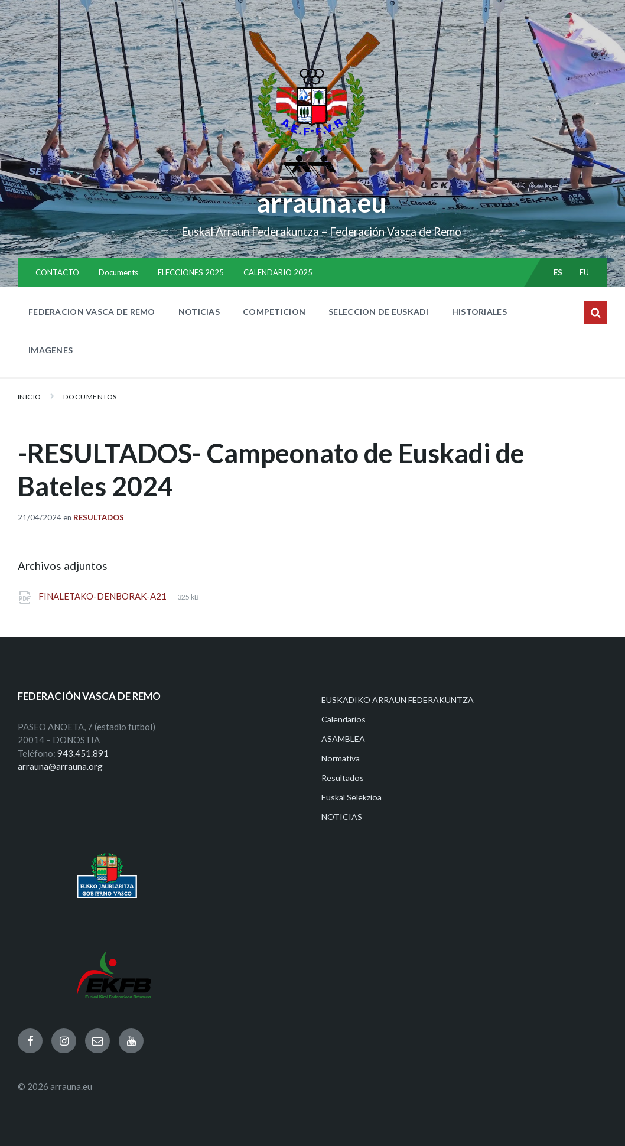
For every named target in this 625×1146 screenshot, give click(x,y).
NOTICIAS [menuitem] (199, 312)
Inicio (29, 396)
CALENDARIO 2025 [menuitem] (277, 272)
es (558, 272)
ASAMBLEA (343, 739)
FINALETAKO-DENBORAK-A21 (103, 596)
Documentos (90, 396)
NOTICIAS (341, 817)
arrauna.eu (321, 203)
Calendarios (343, 719)
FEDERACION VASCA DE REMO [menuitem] (91, 312)
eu (585, 272)
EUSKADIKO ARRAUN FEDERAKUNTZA (397, 700)
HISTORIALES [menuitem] (479, 312)
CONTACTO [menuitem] (57, 272)
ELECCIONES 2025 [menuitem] (191, 272)
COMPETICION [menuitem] (274, 312)
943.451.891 (83, 753)
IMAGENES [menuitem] (50, 350)
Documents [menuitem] (118, 272)
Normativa (340, 758)
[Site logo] (313, 177)
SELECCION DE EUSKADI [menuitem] (378, 312)
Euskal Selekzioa (351, 797)
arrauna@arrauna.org (60, 766)
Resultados (98, 517)
